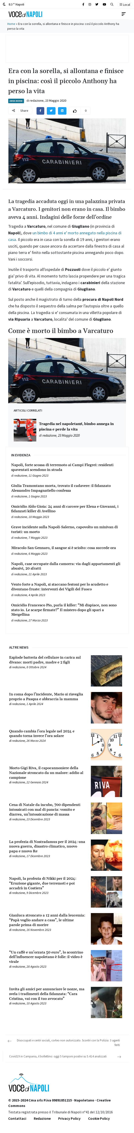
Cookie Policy (99, 1118)
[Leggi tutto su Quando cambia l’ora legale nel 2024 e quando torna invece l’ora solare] (47, 734)
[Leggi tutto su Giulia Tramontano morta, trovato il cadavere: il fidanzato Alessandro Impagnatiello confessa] (67, 488)
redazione (37, 100)
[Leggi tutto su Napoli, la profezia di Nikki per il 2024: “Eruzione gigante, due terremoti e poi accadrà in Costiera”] (47, 883)
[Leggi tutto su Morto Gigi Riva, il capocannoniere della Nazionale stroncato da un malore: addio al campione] (47, 773)
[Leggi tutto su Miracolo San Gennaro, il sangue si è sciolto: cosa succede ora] (67, 548)
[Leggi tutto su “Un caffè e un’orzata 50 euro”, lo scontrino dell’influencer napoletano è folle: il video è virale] (47, 957)
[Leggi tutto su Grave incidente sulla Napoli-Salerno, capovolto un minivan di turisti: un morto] (67, 529)
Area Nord (16, 100)
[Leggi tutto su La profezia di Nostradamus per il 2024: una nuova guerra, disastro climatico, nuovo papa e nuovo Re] (47, 847)
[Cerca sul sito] (83, 4)
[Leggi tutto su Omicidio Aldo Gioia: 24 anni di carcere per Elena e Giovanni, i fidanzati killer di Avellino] (67, 509)
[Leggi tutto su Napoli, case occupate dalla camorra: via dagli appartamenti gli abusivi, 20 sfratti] (67, 566)
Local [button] (125, 5)
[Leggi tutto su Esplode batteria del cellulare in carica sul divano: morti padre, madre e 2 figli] (47, 660)
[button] (111, 4)
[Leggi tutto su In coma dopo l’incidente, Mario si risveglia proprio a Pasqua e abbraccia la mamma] (47, 697)
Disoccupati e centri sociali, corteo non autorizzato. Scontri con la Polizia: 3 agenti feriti (68, 1042)
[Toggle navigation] (124, 14)
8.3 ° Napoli (13, 4)
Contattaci (17, 1118)
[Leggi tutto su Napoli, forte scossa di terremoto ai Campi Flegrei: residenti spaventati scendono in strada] (67, 467)
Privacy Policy (69, 1118)
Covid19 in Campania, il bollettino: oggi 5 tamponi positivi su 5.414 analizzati (58, 1056)
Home (11, 24)
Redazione (42, 1118)
